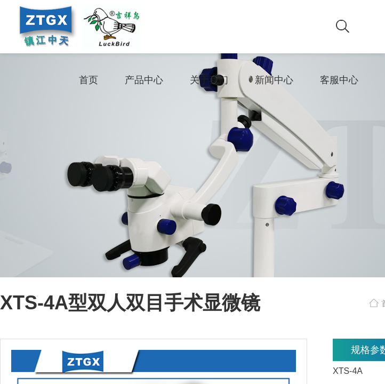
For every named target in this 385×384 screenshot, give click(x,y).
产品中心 (144, 80)
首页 (88, 80)
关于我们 (209, 80)
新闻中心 (274, 80)
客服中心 (339, 80)
